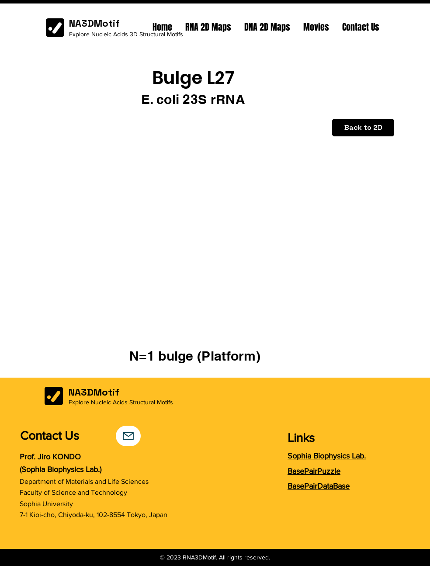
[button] (208, 27)
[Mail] (128, 436)
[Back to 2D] (363, 127)
